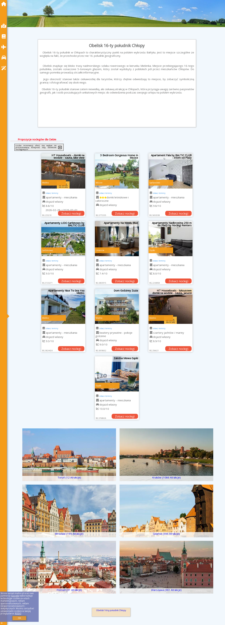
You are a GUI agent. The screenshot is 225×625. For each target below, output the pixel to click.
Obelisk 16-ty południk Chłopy (111, 610)
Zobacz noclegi (71, 213)
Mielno (45, 182)
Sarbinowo (154, 182)
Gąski (152, 250)
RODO (18, 613)
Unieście (100, 250)
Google (15, 595)
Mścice (99, 182)
